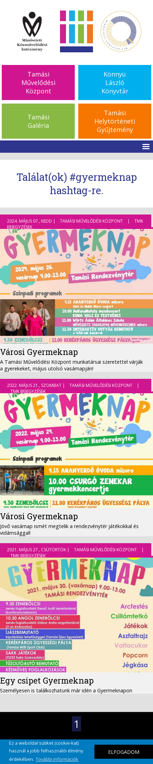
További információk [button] (57, 759)
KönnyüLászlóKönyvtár (114, 82)
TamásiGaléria (38, 121)
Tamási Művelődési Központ (91, 221)
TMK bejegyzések (28, 391)
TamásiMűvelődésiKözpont (38, 82)
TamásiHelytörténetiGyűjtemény (114, 121)
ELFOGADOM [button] (123, 752)
